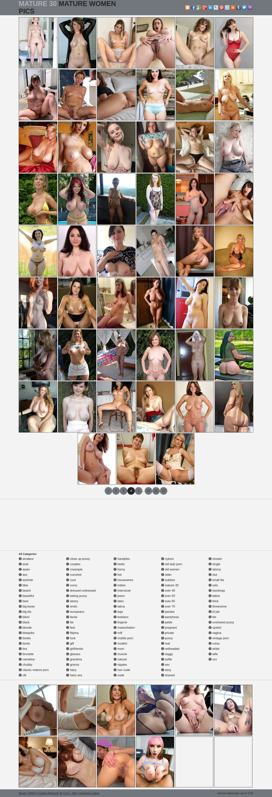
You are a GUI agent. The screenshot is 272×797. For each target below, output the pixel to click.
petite (166, 622)
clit (22, 675)
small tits (216, 580)
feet (70, 627)
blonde (25, 627)
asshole (26, 580)
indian (119, 585)
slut (213, 574)
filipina (72, 633)
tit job (214, 611)
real (165, 643)
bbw (23, 585)
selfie (166, 659)
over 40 (168, 590)
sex (165, 664)
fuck (71, 638)
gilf (70, 643)
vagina (215, 633)
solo (213, 585)
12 (163, 490)
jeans (119, 595)
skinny (215, 569)
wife (213, 654)
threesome (218, 606)
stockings (217, 590)
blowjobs (26, 633)
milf (118, 633)
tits (212, 617)
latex (119, 601)
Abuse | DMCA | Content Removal (39, 793)
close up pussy (78, 558)
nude (119, 675)
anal (23, 564)
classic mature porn (34, 670)
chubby (25, 664)
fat (69, 622)
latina (119, 606)
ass (23, 574)
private (167, 633)
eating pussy (76, 595)
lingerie (120, 622)
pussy (167, 638)
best (23, 601)
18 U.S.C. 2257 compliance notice (79, 793)
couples (73, 564)
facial (71, 617)
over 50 (168, 595)
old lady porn (171, 564)
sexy (166, 670)
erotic (71, 606)
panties (168, 611)
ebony (72, 601)
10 (148, 490)
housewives (123, 580)
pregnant (169, 627)
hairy (71, 670)
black (24, 622)
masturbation (124, 627)
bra (23, 648)
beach (25, 590)
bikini (24, 617)
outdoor (168, 580)
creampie (74, 569)
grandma (74, 659)
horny (119, 569)
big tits (25, 611)
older (166, 574)
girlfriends (74, 648)
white (214, 648)
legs (118, 611)
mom (119, 648)
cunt (71, 580)
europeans (75, 611)
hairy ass (74, 675)
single (214, 564)
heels (119, 564)
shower (215, 558)
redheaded (170, 648)
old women (170, 569)
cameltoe (27, 659)
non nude (122, 670)
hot (118, 574)
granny (72, 664)
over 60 (168, 601)
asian (24, 569)
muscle (120, 654)
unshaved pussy (221, 622)
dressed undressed (81, 590)
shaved (168, 675)
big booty (27, 606)
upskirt (215, 627)
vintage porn (219, 638)
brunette (26, 654)
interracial (122, 590)
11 (156, 490)
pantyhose (170, 617)
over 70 (168, 606)
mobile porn (123, 638)
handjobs (122, 558)
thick (214, 601)
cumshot (73, 574)
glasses (73, 654)
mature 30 (169, 585)
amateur (26, 558)
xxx (213, 659)
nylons (167, 558)
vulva (214, 643)
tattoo (214, 595)
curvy (71, 585)
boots (24, 643)
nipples (120, 664)
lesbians (121, 617)
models (120, 643)
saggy (167, 654)
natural (120, 659)
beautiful (26, 595)
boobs (25, 638)
